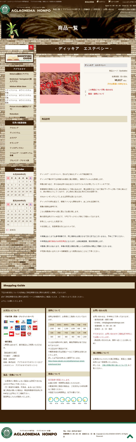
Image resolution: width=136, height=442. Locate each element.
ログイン (102, 2)
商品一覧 (56, 9)
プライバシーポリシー (127, 12)
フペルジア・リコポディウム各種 (21, 154)
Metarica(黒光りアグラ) (19, 74)
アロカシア (14, 128)
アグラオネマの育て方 (71, 9)
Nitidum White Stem (18, 86)
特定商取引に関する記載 (126, 9)
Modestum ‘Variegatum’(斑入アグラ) (21, 80)
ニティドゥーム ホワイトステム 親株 (19, 101)
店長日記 (96, 9)
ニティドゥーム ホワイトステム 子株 (19, 96)
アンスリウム (15, 133)
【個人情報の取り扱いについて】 (115, 365)
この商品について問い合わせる (98, 90)
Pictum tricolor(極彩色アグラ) (20, 107)
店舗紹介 (86, 9)
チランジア (14, 143)
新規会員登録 (89, 2)
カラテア (13, 138)
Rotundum (14, 114)
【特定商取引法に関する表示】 (38, 292)
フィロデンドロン (17, 148)
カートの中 (115, 2)
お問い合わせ (108, 9)
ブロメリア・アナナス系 (19, 160)
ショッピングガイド (129, 2)
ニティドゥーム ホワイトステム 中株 (19, 91)
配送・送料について (94, 94)
